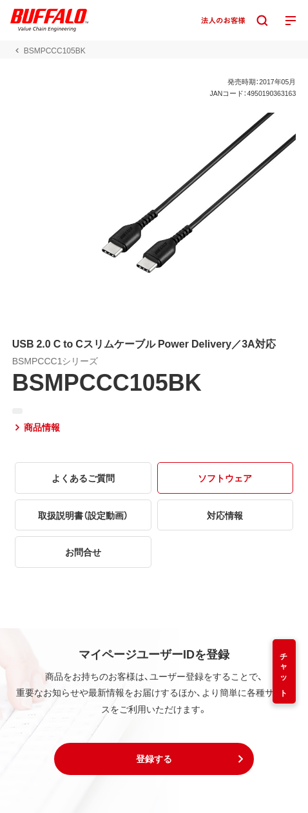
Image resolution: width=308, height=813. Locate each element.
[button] (154, 759)
